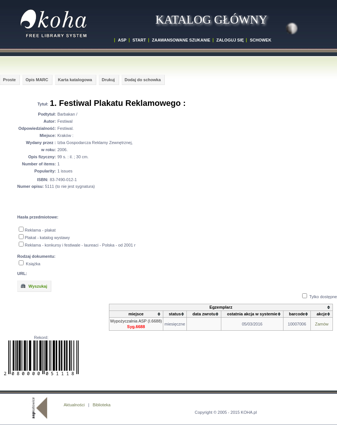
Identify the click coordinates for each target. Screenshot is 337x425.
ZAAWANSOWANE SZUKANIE (181, 40)
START (139, 40)
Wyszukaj (33, 286)
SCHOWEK (260, 40)
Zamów (321, 324)
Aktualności (74, 405)
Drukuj (108, 79)
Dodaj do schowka (143, 79)
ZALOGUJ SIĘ (230, 40)
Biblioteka (101, 405)
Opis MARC (36, 79)
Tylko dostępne (323, 296)
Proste (9, 79)
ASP (122, 40)
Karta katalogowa (75, 79)
